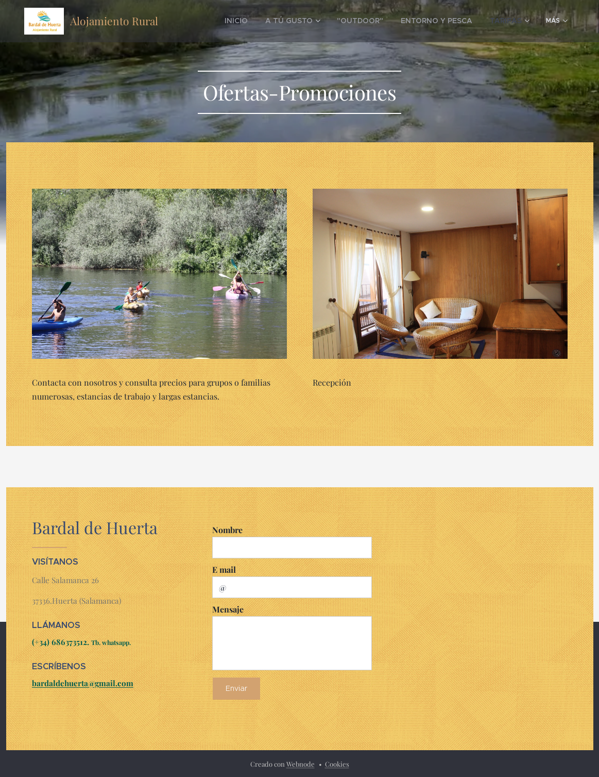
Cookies (337, 763)
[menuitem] (264, 21)
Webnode (300, 763)
